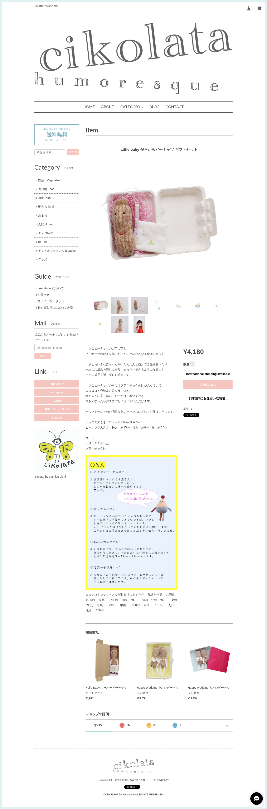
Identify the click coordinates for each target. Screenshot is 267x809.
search (73, 152)
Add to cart (208, 384)
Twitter (57, 400)
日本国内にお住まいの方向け (208, 398)
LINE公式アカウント (57, 409)
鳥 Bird (42, 215)
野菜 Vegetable (49, 180)
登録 (43, 356)
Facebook (57, 417)
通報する (188, 408)
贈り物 (42, 242)
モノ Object (45, 233)
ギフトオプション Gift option (57, 250)
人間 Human (46, 224)
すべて (98, 725)
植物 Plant (45, 197)
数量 (186, 364)
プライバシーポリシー (52, 301)
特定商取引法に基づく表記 (55, 307)
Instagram (57, 392)
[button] (131, 107)
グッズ (42, 259)
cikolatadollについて (51, 288)
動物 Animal (46, 206)
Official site (56, 384)
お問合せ (43, 294)
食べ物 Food (46, 189)
